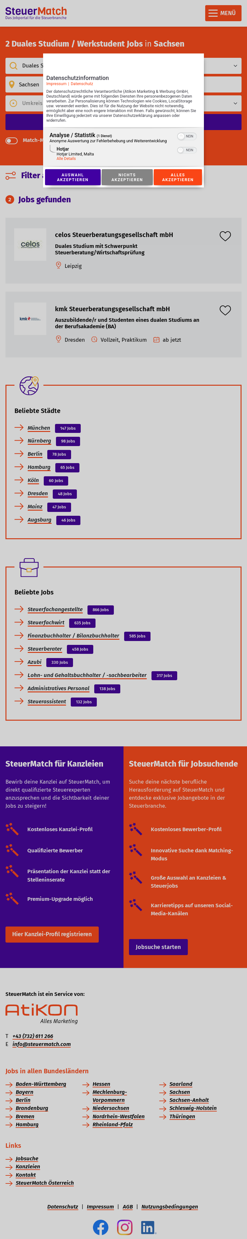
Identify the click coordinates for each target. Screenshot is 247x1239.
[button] (181, 136)
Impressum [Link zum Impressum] (56, 83)
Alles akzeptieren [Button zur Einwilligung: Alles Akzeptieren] (178, 177)
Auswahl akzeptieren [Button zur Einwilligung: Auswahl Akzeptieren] (72, 177)
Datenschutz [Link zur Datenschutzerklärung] (82, 83)
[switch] (187, 136)
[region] (123, 147)
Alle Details (66, 158)
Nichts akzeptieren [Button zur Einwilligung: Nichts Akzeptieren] (127, 177)
